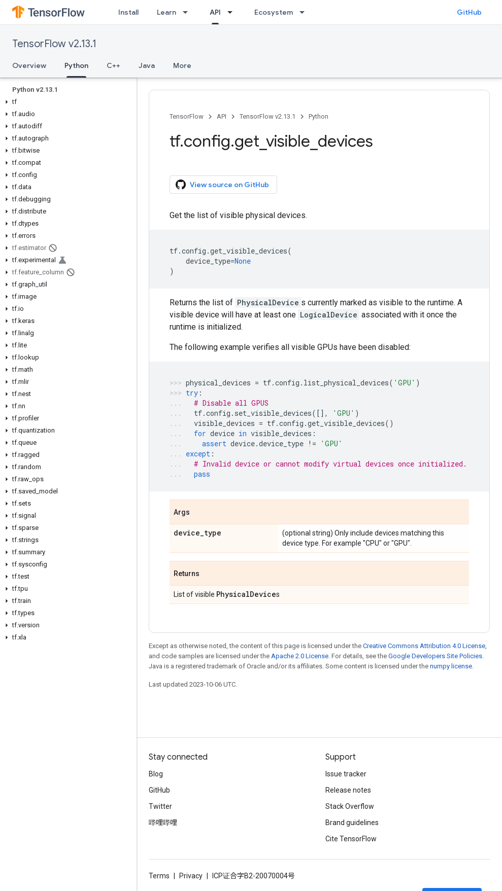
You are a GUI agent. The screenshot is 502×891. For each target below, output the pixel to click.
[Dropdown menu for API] (233, 12)
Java (147, 65)
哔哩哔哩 (163, 822)
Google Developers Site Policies (435, 656)
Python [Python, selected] (76, 65)
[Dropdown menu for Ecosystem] (305, 12)
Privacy (191, 876)
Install (128, 12)
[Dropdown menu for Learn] (188, 12)
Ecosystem (273, 12)
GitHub (469, 12)
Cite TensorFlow (351, 839)
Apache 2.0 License (299, 656)
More (182, 65)
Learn (166, 12)
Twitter (160, 806)
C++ (113, 65)
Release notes (348, 790)
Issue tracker (345, 774)
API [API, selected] (215, 12)
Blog (156, 774)
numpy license (451, 666)
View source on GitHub (222, 185)
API (221, 116)
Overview (29, 65)
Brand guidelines (352, 822)
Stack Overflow (349, 806)
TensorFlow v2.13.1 (54, 44)
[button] (66, 102)
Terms (159, 876)
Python (318, 116)
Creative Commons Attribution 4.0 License (424, 646)
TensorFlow (187, 116)
